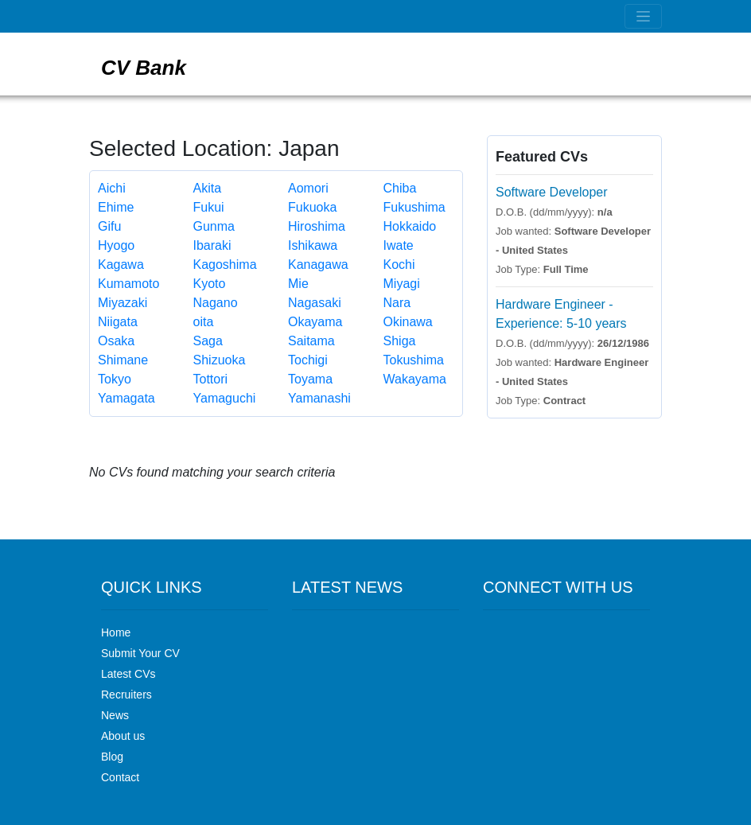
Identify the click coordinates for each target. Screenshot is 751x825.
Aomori (308, 188)
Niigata (118, 322)
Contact (120, 777)
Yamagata (126, 398)
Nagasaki (314, 302)
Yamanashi (319, 398)
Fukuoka (312, 207)
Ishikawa (312, 245)
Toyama (310, 379)
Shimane (123, 360)
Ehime (116, 207)
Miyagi (401, 283)
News (115, 715)
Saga (208, 341)
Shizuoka (219, 360)
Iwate (398, 245)
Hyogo (116, 245)
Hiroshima (316, 226)
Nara (397, 302)
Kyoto (209, 283)
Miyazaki (122, 302)
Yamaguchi (224, 398)
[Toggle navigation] (643, 16)
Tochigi (308, 360)
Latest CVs (128, 673)
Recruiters (126, 694)
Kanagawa (318, 264)
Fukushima (414, 207)
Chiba (400, 188)
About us (123, 736)
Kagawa (121, 264)
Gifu (109, 226)
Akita (207, 188)
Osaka (116, 341)
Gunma (214, 226)
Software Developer (552, 192)
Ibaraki (212, 245)
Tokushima (413, 360)
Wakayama (414, 379)
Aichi (112, 188)
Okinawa (408, 322)
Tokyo (114, 379)
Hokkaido (410, 226)
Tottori (210, 379)
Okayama (315, 322)
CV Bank (143, 68)
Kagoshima (225, 264)
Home (115, 632)
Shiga (399, 341)
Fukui (208, 207)
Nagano (215, 302)
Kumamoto (128, 283)
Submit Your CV (140, 653)
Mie (298, 283)
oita (203, 322)
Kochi (399, 264)
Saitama (311, 341)
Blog (112, 756)
